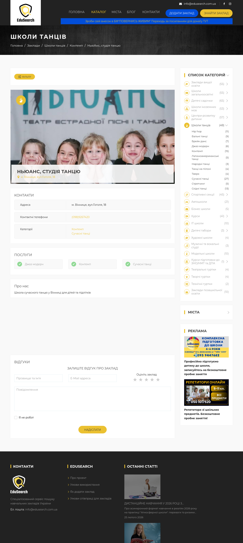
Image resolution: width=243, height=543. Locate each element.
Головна (73, 12)
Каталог (96, 12)
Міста (118, 12)
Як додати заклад (82, 497)
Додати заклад (187, 12)
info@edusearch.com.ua (41, 515)
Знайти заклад (218, 12)
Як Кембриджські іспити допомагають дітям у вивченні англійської (194, 507)
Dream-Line (225, 537)
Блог (137, 12)
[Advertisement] (92, 334)
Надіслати (92, 436)
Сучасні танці (81, 236)
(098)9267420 (81, 219)
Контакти (158, 12)
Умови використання (85, 490)
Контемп (78, 231)
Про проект (78, 483)
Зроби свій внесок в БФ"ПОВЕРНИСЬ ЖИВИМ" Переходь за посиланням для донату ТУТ (149, 21)
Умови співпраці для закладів (90, 504)
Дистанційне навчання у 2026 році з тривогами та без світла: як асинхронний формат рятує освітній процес (190, 483)
